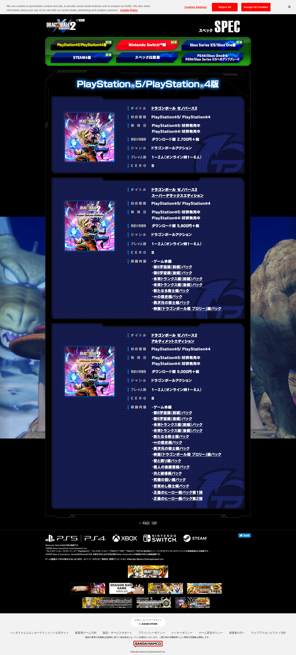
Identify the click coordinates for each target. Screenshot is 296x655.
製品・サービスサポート (117, 632)
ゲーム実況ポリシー (211, 632)
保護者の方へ (237, 632)
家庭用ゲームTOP (86, 632)
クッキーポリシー (182, 632)
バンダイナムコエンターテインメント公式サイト (39, 632)
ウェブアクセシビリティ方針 (268, 632)
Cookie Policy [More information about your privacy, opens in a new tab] (129, 5)
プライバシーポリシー (151, 632)
